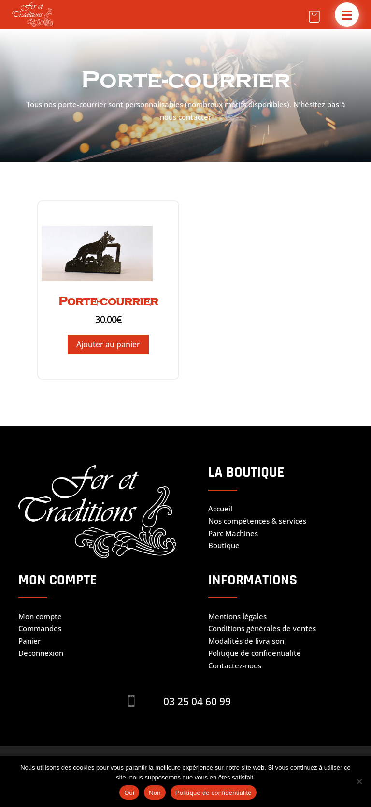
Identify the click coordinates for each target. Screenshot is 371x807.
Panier (29, 641)
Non (155, 792)
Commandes (39, 628)
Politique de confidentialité (254, 653)
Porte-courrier (108, 301)
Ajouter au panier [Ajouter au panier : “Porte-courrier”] (108, 344)
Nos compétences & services (257, 520)
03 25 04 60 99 (197, 701)
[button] (347, 14)
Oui (129, 792)
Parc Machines (233, 533)
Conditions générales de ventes (262, 628)
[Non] (359, 781)
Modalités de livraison (246, 641)
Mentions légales (237, 616)
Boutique (224, 545)
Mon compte (40, 616)
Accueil (220, 508)
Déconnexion (40, 653)
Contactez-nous (234, 665)
